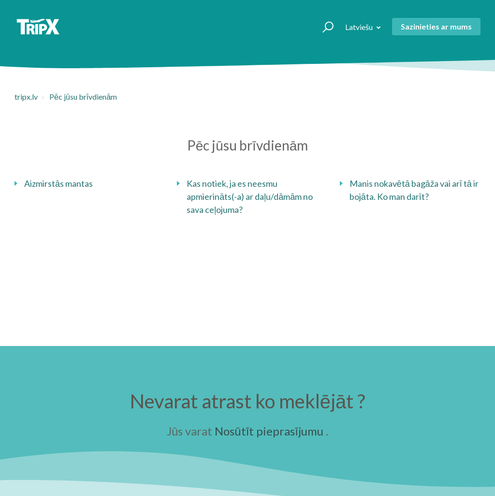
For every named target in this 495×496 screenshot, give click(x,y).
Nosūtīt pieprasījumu (269, 431)
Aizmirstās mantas (58, 183)
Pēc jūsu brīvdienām (83, 96)
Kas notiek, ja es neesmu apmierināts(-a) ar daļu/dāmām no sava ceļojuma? (250, 196)
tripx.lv (26, 96)
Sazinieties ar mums (436, 26)
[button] (324, 26)
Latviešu (359, 26)
